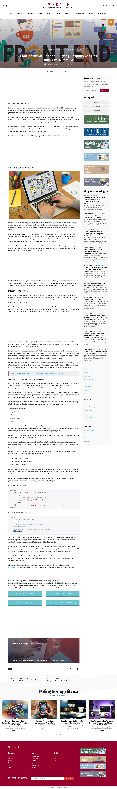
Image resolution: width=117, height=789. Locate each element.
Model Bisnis (87, 376)
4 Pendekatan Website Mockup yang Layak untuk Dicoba (23, 680)
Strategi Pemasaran (89, 414)
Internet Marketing (89, 407)
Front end (49, 49)
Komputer (87, 437)
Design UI (44, 718)
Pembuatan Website (40, 49)
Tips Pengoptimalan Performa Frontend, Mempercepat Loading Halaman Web (101, 723)
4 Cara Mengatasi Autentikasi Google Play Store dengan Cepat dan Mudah (95, 317)
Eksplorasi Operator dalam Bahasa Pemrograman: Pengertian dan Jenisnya (15, 723)
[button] (113, 6)
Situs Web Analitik (89, 417)
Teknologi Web (88, 229)
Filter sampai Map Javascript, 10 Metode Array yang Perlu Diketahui (61, 680)
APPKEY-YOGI (15, 730)
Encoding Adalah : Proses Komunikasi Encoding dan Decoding (93, 234)
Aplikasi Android (88, 265)
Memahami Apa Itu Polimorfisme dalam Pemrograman (72, 722)
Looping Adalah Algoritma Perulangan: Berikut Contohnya (93, 251)
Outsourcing (87, 390)
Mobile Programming (90, 349)
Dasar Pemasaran (89, 410)
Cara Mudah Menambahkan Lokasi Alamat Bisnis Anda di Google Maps (94, 335)
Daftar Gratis (104, 90)
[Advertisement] (43, 89)
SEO (85, 403)
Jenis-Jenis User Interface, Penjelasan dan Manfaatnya (44, 722)
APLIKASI (97, 107)
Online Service (88, 369)
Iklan (85, 421)
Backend (86, 281)
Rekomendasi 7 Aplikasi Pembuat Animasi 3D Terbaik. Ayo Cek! (96, 269)
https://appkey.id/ (14, 567)
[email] (92, 90)
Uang (85, 383)
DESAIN (97, 111)
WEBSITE (96, 102)
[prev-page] (56, 734)
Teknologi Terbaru (89, 430)
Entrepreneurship (89, 379)
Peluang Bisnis (88, 372)
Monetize (86, 394)
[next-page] (60, 734)
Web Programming (89, 213)
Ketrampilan (87, 386)
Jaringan (86, 441)
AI (84, 434)
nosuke (50, 64)
